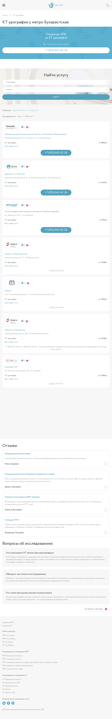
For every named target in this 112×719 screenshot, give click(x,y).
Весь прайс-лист (11, 146)
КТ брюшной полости (11, 679)
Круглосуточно (19, 110)
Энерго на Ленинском (15, 330)
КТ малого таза (8, 692)
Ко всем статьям (94, 609)
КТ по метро (7, 642)
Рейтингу (28, 116)
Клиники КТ (7, 625)
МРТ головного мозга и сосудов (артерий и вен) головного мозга (29, 662)
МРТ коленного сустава (12, 669)
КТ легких (6, 689)
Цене (19, 116)
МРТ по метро (8, 635)
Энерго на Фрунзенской (16, 254)
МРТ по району (8, 638)
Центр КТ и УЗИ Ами (15, 174)
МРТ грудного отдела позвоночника (17, 665)
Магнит (8, 290)
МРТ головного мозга (11, 659)
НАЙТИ (56, 97)
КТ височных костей (11, 682)
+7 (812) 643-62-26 (108, 5)
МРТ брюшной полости (12, 655)
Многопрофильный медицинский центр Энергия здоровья (32, 211)
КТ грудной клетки (10, 686)
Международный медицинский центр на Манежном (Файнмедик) (35, 134)
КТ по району (8, 645)
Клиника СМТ (11, 367)
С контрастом (32, 110)
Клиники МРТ (8, 622)
